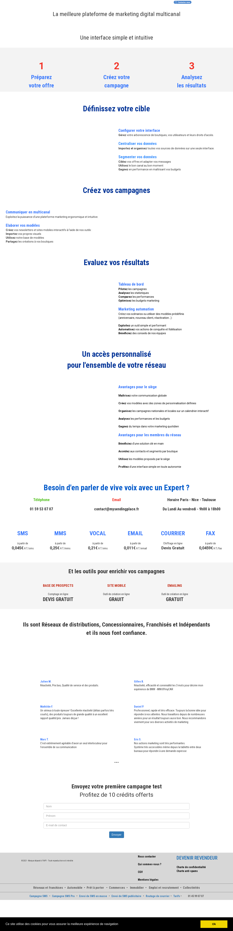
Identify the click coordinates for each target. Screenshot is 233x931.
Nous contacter (147, 856)
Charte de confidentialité (191, 867)
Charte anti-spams (187, 871)
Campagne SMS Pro (63, 896)
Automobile (74, 888)
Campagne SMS (38, 896)
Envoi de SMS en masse (93, 896)
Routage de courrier (157, 896)
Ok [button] (214, 924)
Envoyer (117, 834)
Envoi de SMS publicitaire (126, 896)
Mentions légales (148, 879)
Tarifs (176, 896)
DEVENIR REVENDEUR (197, 858)
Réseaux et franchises (48, 888)
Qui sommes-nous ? (149, 864)
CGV (140, 871)
